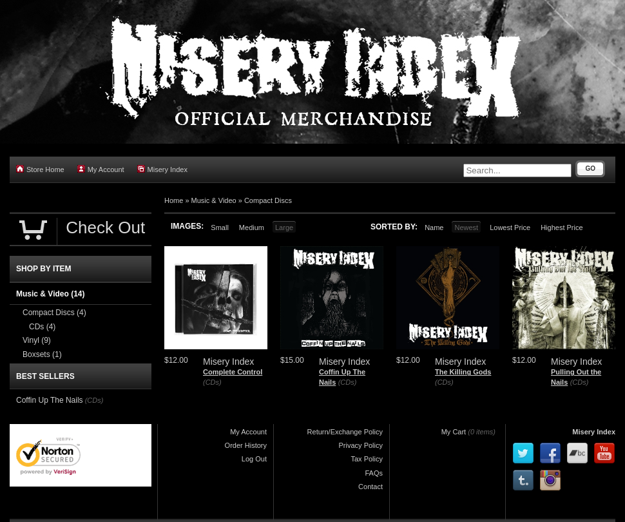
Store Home (40, 169)
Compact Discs (268, 200)
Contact (370, 486)
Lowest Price (510, 227)
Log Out (254, 459)
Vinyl (37, 340)
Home (173, 200)
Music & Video (213, 200)
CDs (42, 326)
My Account (100, 169)
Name (434, 227)
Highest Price (561, 227)
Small (220, 227)
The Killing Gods (463, 372)
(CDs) (212, 382)
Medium (251, 227)
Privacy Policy (361, 445)
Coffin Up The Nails (49, 400)
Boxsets (42, 354)
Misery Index (162, 169)
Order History (246, 445)
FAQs (374, 473)
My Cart (453, 432)
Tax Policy (367, 459)
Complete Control (232, 372)
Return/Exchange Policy (345, 432)
